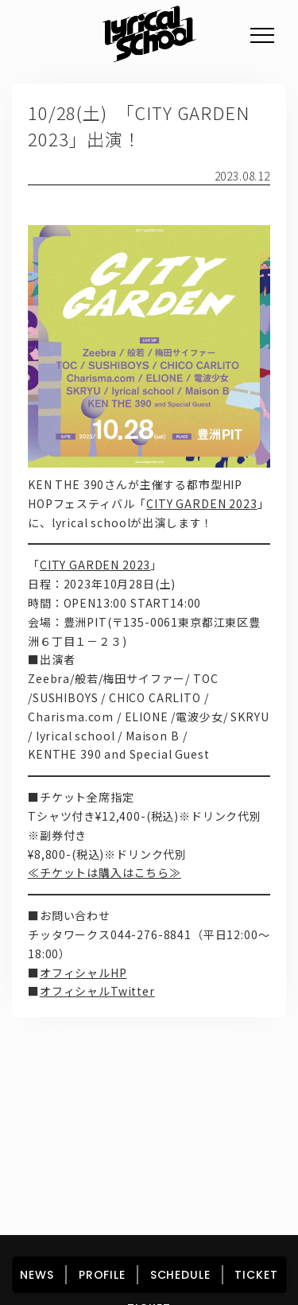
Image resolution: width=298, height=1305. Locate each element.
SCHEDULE (180, 1275)
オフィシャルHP (83, 973)
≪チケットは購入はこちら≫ (104, 872)
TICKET (255, 1275)
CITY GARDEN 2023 (201, 503)
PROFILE (102, 1275)
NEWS (36, 1275)
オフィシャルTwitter (97, 991)
